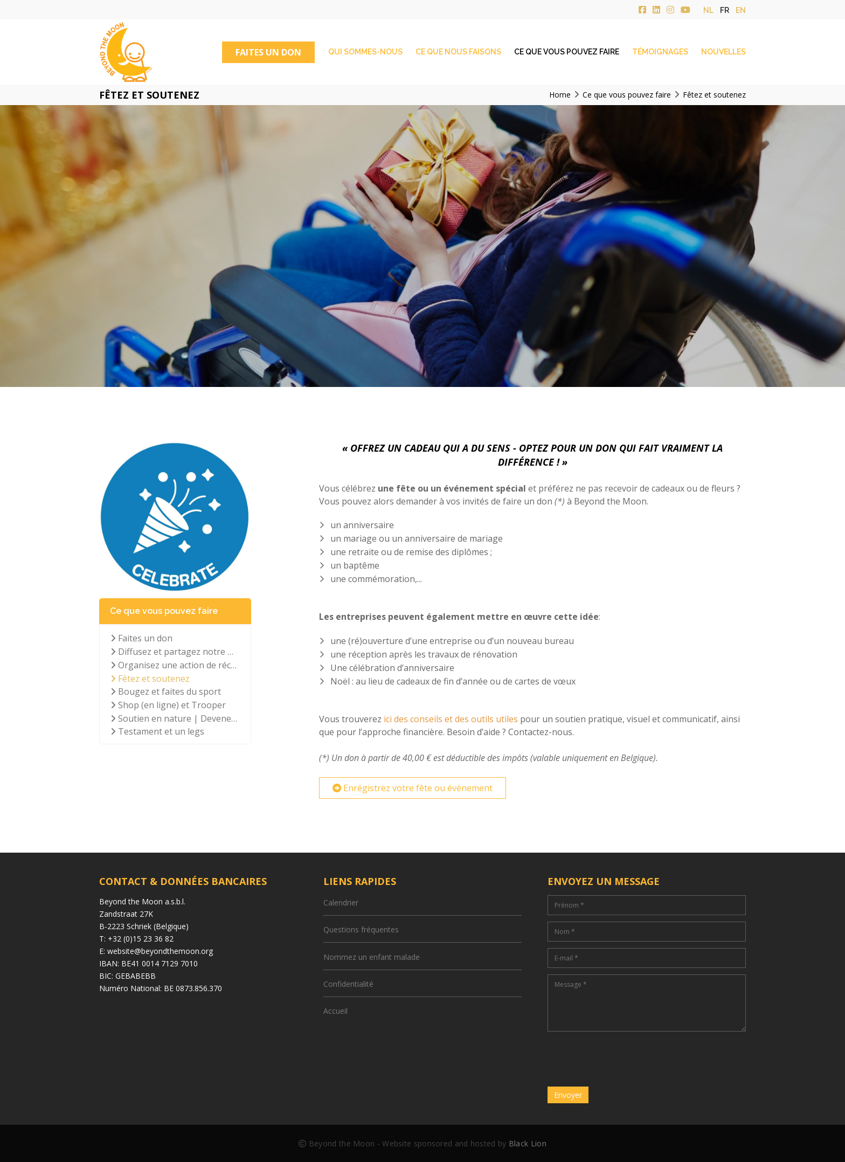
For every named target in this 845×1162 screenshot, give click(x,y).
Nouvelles (723, 51)
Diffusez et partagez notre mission (175, 652)
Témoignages (660, 51)
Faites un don (141, 638)
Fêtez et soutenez (150, 678)
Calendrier (340, 902)
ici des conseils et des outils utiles (451, 719)
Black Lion (527, 1143)
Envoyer (568, 1095)
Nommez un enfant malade (371, 957)
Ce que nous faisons (458, 51)
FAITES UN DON (268, 52)
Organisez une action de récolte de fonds (175, 665)
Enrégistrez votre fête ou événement (413, 788)
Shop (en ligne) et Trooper (168, 705)
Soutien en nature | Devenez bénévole (175, 718)
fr (724, 10)
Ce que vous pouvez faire (566, 51)
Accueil (335, 1011)
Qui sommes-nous (365, 51)
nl (708, 10)
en (741, 10)
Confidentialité (348, 984)
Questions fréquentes (361, 929)
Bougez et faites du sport (165, 691)
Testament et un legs (157, 731)
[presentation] (629, 1059)
